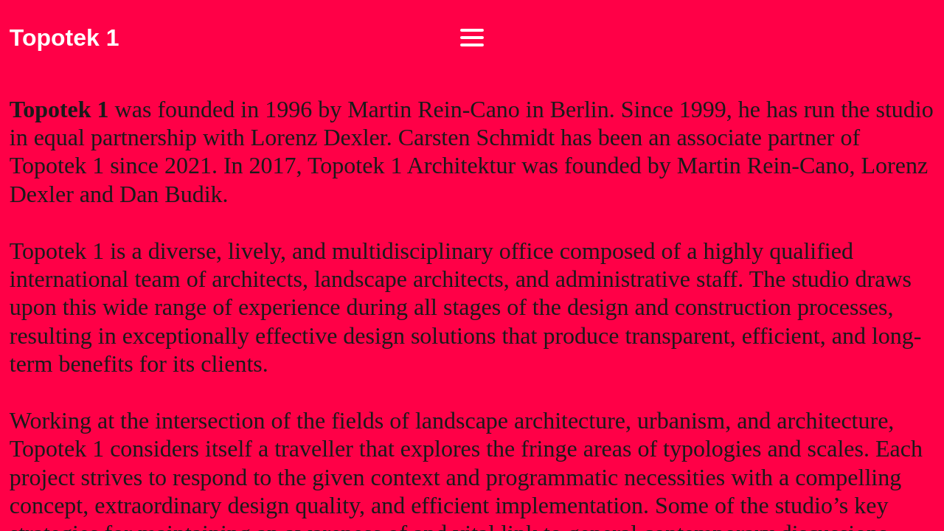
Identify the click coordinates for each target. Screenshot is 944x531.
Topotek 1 (64, 37)
